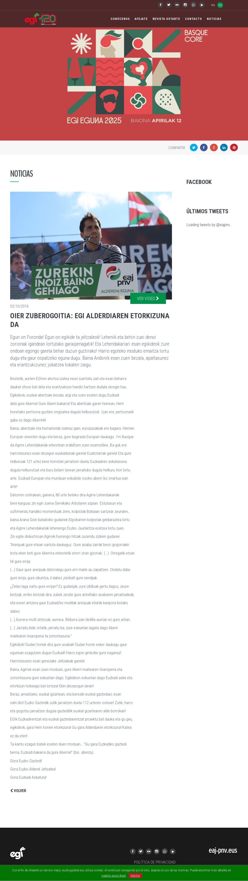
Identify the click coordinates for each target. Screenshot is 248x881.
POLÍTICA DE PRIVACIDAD (155, 862)
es (220, 5)
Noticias (214, 19)
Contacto (193, 19)
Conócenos (120, 19)
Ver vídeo (148, 298)
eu (213, 5)
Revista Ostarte (166, 19)
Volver (18, 790)
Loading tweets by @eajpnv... (209, 224)
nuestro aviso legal (113, 875)
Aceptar (135, 875)
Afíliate (141, 19)
